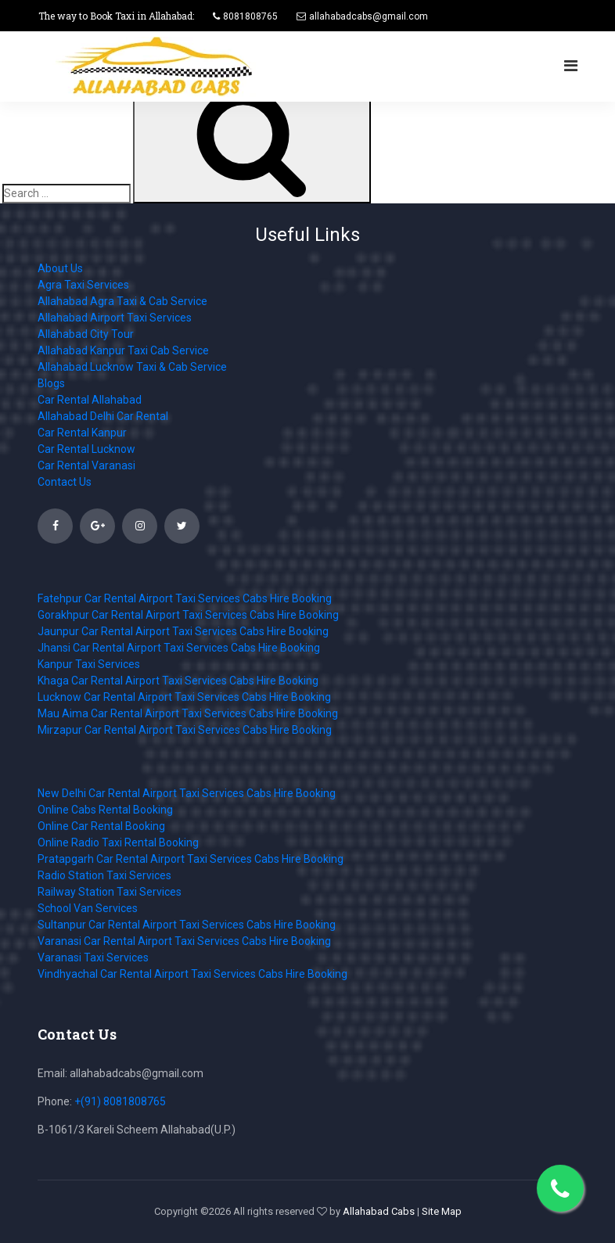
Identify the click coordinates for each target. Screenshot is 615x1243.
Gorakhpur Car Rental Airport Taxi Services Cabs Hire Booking (188, 615)
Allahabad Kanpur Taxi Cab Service (123, 350)
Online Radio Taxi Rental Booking (118, 842)
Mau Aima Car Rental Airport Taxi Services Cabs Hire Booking (188, 713)
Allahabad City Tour (86, 334)
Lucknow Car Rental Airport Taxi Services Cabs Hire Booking (184, 697)
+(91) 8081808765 (120, 1101)
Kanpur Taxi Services (89, 664)
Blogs (51, 383)
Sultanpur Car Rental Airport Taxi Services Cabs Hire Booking (187, 924)
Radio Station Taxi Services (104, 875)
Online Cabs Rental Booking (105, 809)
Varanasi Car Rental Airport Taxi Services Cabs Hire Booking (184, 941)
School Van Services (88, 908)
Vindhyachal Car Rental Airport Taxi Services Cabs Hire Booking (192, 974)
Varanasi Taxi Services (93, 957)
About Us (60, 268)
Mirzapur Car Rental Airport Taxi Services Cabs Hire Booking (185, 730)
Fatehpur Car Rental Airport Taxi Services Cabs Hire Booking (185, 598)
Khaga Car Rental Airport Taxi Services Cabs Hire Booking (178, 680)
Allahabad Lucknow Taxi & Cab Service (132, 367)
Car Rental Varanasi (86, 465)
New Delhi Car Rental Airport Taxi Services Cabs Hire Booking (187, 793)
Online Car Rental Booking (101, 826)
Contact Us (65, 482)
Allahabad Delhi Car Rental (103, 416)
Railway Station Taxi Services (110, 892)
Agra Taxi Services (83, 284)
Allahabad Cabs (379, 1211)
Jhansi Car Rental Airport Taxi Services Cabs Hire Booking (179, 647)
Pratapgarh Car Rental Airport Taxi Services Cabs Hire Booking (190, 859)
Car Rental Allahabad (90, 399)
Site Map (442, 1211)
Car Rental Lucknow (86, 449)
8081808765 (250, 16)
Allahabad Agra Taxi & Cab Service (122, 301)
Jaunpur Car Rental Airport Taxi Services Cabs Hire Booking (183, 631)
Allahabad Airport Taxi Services (115, 317)
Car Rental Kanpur (82, 432)
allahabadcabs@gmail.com (368, 16)
